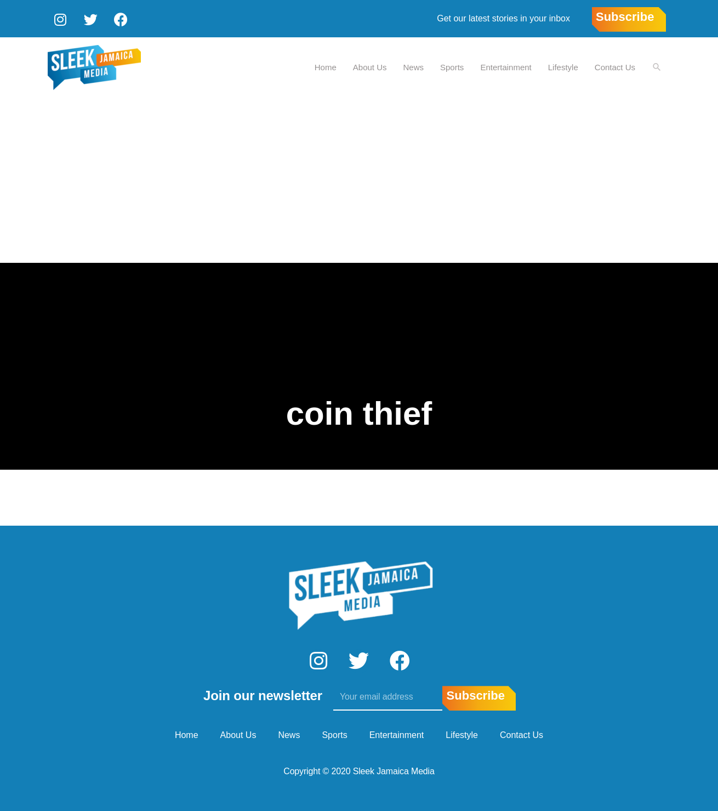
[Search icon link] (656, 66)
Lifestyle (563, 66)
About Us (369, 66)
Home (325, 66)
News (413, 66)
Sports (451, 66)
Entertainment (505, 66)
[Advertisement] (359, 179)
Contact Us (614, 66)
